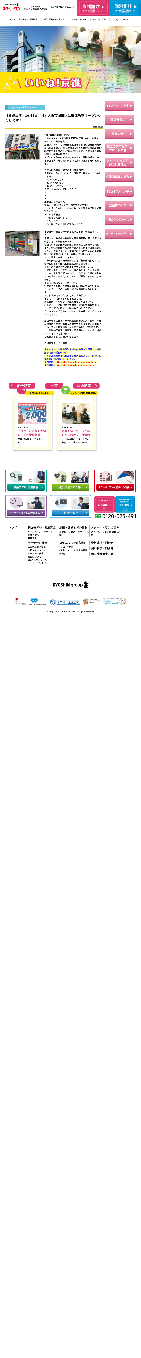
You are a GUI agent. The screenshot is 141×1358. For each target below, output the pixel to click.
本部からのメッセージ (39, 550)
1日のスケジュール (37, 560)
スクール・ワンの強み (78, 19)
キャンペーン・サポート (40, 532)
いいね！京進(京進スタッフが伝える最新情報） (73, 550)
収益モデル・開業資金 (29, 19)
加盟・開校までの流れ (53, 19)
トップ (12, 19)
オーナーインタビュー (39, 563)
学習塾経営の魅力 (37, 547)
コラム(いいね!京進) (121, 19)
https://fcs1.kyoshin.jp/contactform (76, 362)
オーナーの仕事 (100, 19)
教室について (34, 557)
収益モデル (33, 535)
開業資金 (32, 538)
